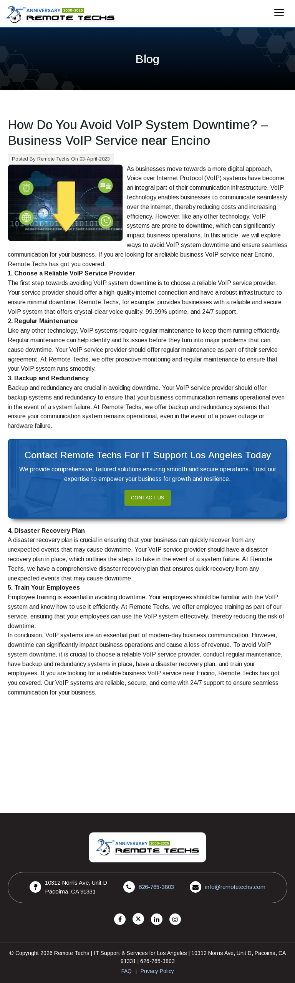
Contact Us (147, 498)
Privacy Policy (157, 971)
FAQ (126, 971)
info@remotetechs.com (235, 887)
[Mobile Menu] (279, 15)
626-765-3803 (156, 887)
